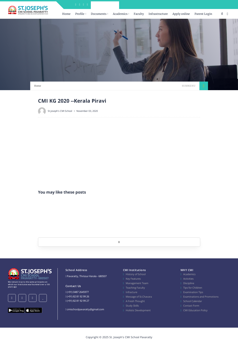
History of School (136, 274)
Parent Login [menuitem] (203, 14)
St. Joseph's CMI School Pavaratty (130, 337)
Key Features (133, 278)
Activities (188, 278)
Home (37, 85)
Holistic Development (138, 310)
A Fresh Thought (135, 301)
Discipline (188, 283)
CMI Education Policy (195, 310)
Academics (189, 274)
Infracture (131, 292)
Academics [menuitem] (120, 14)
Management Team (137, 283)
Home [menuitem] (66, 14)
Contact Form (191, 305)
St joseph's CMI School (60, 111)
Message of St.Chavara (139, 296)
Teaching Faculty (135, 287)
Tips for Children (192, 287)
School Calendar (192, 301)
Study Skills (132, 305)
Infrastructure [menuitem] (158, 14)
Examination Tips (193, 292)
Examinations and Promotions (201, 296)
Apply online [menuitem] (181, 14)
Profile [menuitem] (79, 14)
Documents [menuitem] (98, 14)
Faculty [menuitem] (139, 14)
